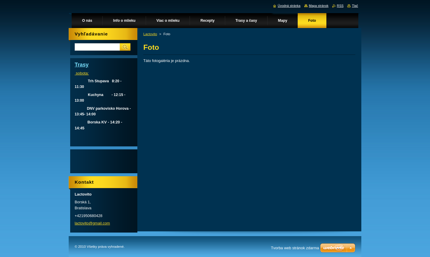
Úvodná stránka (289, 5)
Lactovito (150, 34)
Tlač (355, 5)
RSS (340, 5)
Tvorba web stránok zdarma (295, 248)
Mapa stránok (318, 5)
